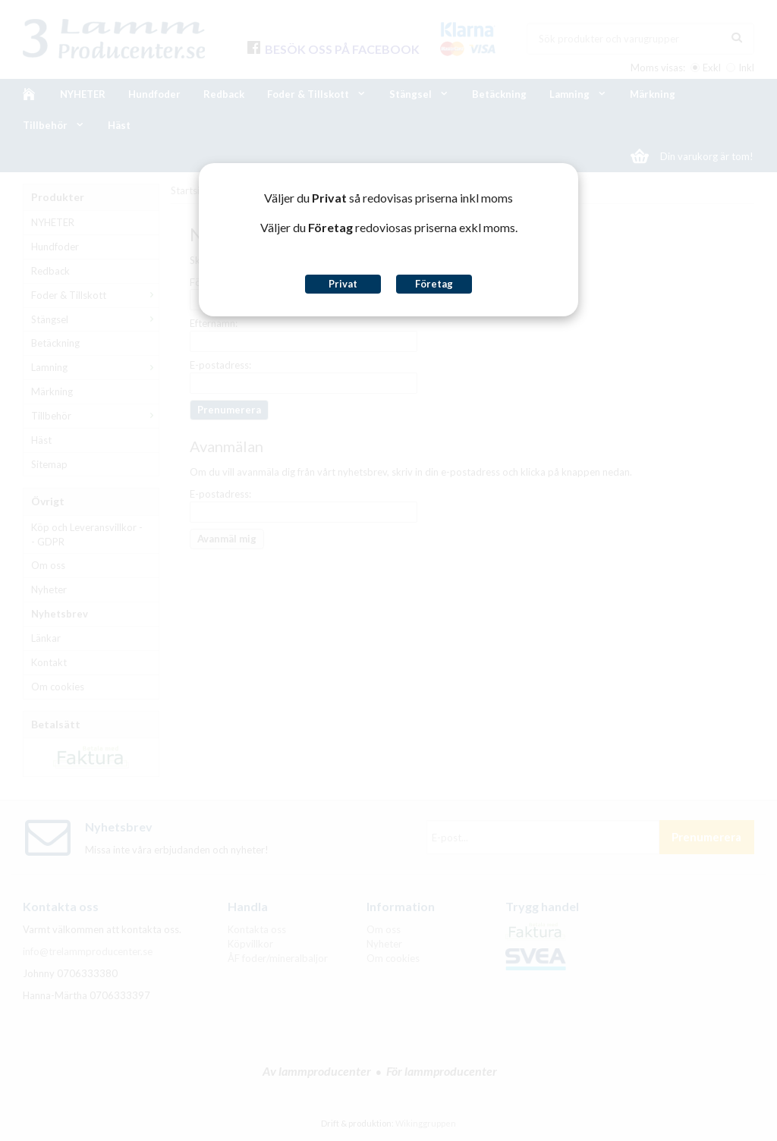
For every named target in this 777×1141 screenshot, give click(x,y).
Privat (343, 284)
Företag (434, 284)
